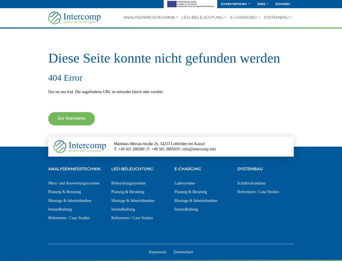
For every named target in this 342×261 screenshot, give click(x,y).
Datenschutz (183, 252)
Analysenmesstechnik (149, 18)
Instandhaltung (60, 209)
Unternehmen (234, 4)
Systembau (276, 18)
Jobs (261, 4)
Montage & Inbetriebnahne (69, 200)
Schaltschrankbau (251, 183)
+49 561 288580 (131, 149)
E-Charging (243, 18)
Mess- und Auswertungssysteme (74, 183)
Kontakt (282, 4)
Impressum (158, 252)
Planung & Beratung (64, 192)
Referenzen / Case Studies (69, 218)
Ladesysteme (184, 183)
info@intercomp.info (199, 149)
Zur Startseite (72, 119)
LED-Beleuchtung (202, 18)
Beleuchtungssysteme (128, 183)
